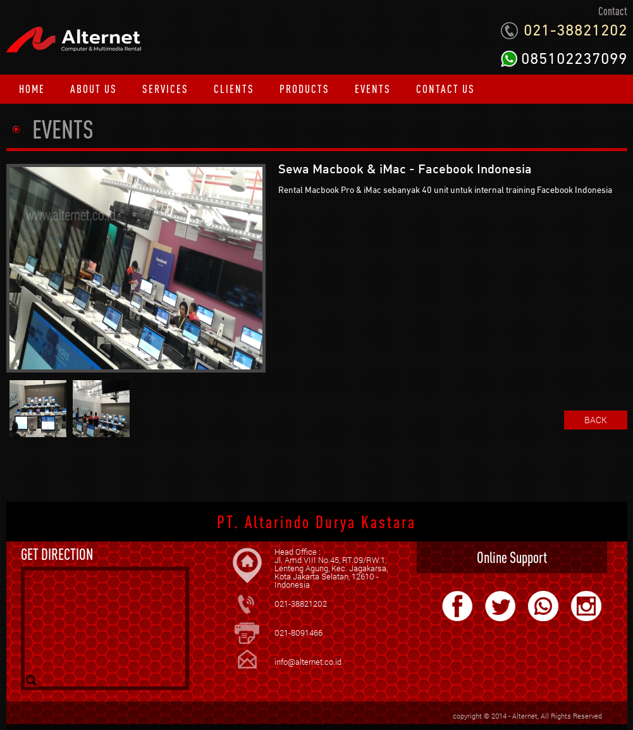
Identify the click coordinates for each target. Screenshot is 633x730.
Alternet (525, 716)
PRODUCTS (304, 89)
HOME (32, 89)
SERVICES (165, 89)
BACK (595, 420)
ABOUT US (93, 89)
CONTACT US (445, 89)
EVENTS (373, 89)
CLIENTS (234, 89)
